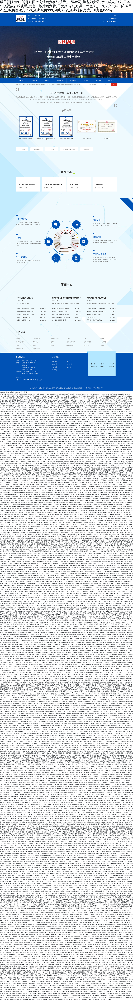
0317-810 (28, 371)
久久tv (48, 396)
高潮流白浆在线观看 (33, 402)
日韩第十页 (72, 662)
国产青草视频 (99, 802)
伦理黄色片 (21, 911)
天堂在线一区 (27, 783)
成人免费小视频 (28, 437)
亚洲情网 (55, 868)
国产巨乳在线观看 (62, 463)
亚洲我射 (114, 907)
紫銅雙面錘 (99, 185)
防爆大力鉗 (74, 185)
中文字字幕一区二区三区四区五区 (73, 862)
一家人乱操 (57, 869)
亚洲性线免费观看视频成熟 (43, 761)
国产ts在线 (94, 869)
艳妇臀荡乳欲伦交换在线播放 (30, 785)
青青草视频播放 (74, 430)
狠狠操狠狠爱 (78, 432)
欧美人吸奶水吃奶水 (8, 903)
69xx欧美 (8, 597)
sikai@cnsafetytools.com (32, 374)
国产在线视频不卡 (73, 402)
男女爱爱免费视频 (64, 607)
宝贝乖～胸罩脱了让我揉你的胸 (109, 560)
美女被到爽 (11, 475)
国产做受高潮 (22, 844)
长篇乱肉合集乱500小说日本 (95, 487)
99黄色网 (37, 587)
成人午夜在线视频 (19, 540)
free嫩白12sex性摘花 (119, 491)
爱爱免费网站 (39, 406)
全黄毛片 (83, 682)
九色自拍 (42, 759)
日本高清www (69, 755)
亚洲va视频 (37, 398)
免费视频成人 (9, 763)
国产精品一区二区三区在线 (80, 477)
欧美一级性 (7, 674)
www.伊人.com (48, 445)
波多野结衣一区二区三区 (114, 481)
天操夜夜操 (32, 406)
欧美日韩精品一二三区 (57, 449)
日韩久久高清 (78, 459)
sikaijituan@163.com (31, 369)
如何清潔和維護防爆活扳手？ (59, 320)
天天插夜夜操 (116, 877)
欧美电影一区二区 (111, 449)
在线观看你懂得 (115, 467)
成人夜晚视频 (81, 824)
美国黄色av (70, 806)
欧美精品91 (122, 412)
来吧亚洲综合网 (21, 923)
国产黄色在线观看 (63, 540)
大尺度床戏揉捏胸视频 (7, 601)
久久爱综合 (63, 564)
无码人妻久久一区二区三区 (111, 489)
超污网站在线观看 (15, 443)
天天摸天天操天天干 (41, 789)
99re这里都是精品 (9, 522)
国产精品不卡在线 (26, 514)
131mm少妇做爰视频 (27, 763)
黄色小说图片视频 (54, 639)
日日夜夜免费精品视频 (123, 406)
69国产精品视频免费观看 (95, 883)
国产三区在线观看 (33, 595)
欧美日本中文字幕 (88, 617)
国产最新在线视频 (40, 477)
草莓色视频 (27, 542)
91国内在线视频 (111, 459)
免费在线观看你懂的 (83, 402)
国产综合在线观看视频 (59, 923)
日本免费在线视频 (40, 822)
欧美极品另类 (121, 485)
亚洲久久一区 (20, 848)
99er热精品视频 (25, 753)
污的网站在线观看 (64, 680)
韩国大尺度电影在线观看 (95, 491)
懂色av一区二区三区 (93, 680)
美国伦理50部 (65, 656)
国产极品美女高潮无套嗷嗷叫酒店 (9, 461)
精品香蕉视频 (88, 536)
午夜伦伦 (130, 424)
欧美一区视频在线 (122, 741)
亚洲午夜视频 (27, 447)
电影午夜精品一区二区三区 (94, 589)
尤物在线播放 (91, 727)
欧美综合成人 (18, 522)
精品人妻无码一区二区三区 (82, 907)
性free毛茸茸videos (94, 414)
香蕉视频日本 (52, 978)
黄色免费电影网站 (87, 656)
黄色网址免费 (11, 854)
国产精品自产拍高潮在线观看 (52, 503)
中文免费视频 (63, 834)
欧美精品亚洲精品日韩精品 (79, 720)
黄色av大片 (19, 605)
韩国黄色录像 (86, 432)
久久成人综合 (50, 670)
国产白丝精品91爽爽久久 (6, 909)
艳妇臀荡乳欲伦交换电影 (126, 475)
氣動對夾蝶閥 (87, 342)
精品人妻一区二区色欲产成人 (90, 662)
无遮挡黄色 (111, 408)
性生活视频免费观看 (120, 595)
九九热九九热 (94, 645)
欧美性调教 (18, 489)
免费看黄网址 (112, 572)
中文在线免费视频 (115, 664)
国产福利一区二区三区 (94, 483)
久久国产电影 (107, 518)
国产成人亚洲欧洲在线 (127, 507)
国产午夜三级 (99, 404)
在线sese (94, 954)
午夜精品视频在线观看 (84, 441)
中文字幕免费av (128, 528)
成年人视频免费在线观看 (87, 538)
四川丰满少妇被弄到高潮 (92, 725)
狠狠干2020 (64, 483)
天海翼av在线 (106, 972)
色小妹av (129, 909)
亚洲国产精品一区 (93, 439)
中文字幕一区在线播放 (57, 603)
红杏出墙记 (58, 641)
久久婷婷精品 (94, 445)
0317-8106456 (31, 367)
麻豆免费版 (19, 854)
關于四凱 (54, 361)
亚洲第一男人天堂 (36, 441)
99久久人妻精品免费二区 (28, 731)
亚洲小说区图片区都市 (58, 789)
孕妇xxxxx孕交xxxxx (6, 477)
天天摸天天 (128, 919)
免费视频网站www (27, 708)
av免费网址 (29, 688)
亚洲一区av (97, 694)
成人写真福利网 (6, 871)
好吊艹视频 (115, 982)
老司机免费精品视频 (9, 566)
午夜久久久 (63, 765)
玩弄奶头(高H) (116, 889)
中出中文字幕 (43, 860)
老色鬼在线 (116, 643)
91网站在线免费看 (56, 522)
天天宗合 (36, 869)
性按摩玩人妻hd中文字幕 (18, 538)
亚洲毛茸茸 (41, 891)
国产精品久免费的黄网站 (94, 410)
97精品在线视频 (35, 443)
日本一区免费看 (6, 599)
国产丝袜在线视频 (108, 491)
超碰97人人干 (14, 526)
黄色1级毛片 (38, 619)
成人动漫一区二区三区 (39, 437)
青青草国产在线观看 (33, 795)
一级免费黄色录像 (22, 633)
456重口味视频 (41, 647)
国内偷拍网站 (121, 721)
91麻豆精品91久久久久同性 (99, 777)
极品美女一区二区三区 (15, 956)
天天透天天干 (78, 509)
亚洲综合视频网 (29, 430)
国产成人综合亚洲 (10, 755)
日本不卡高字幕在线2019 (63, 988)
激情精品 (101, 477)
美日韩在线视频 (117, 609)
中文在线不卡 (72, 982)
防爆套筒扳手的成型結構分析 (97, 298)
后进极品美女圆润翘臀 (113, 682)
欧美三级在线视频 (107, 647)
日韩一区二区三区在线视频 (56, 972)
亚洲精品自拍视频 (104, 441)
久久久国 (17, 775)
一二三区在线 (22, 793)
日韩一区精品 (72, 487)
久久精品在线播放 (122, 834)
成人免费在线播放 (50, 895)
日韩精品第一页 (100, 834)
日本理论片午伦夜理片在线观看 (72, 420)
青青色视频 (82, 451)
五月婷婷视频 (89, 601)
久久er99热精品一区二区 (113, 933)
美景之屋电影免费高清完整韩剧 (8, 727)
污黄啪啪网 (4, 503)
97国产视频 (63, 684)
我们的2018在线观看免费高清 (35, 909)
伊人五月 (100, 564)
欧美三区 (49, 631)
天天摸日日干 (94, 471)
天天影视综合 (13, 402)
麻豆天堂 (68, 759)
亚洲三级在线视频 (37, 666)
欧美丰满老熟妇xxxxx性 (55, 443)
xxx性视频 (63, 510)
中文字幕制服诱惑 (45, 418)
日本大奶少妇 (54, 698)
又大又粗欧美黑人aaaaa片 (16, 937)
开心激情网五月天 (109, 856)
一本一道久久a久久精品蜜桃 (118, 785)
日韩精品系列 (38, 524)
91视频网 (70, 893)
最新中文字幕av (71, 684)
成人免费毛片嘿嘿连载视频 (61, 984)
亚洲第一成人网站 (35, 889)
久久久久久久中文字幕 (42, 658)
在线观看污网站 (115, 806)
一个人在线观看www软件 (55, 428)
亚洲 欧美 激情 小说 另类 (63, 883)
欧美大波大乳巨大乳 (47, 654)
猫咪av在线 (64, 542)
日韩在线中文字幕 (63, 436)
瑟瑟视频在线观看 (61, 696)
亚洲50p (42, 954)
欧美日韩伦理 (119, 826)
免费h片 (87, 887)
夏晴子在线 (90, 583)
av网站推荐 (21, 696)
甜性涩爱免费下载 (73, 398)
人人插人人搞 (124, 727)
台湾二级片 (11, 396)
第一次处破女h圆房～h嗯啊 (9, 633)
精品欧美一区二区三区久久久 (23, 998)
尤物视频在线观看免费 (33, 842)
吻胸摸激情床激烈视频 (121, 651)
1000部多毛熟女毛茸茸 (23, 720)
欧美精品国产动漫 (68, 412)
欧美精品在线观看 (32, 633)
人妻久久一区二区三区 (79, 516)
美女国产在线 (78, 781)
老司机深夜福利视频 (14, 424)
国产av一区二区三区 (100, 923)
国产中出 (35, 796)
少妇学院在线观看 (104, 660)
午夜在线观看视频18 (22, 607)
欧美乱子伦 (115, 686)
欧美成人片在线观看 (82, 745)
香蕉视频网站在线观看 (29, 944)
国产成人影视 (53, 913)
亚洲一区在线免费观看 (106, 424)
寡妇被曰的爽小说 (13, 990)
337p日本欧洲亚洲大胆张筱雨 (118, 635)
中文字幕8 (50, 441)
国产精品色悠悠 (25, 412)
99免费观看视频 (103, 680)
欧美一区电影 (27, 434)
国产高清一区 (67, 727)
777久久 (93, 868)
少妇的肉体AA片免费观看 (57, 497)
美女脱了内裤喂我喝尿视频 (111, 783)
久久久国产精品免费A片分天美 (27, 641)
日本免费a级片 (58, 724)
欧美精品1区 (14, 587)
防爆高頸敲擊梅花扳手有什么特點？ (61, 317)
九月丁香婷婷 (32, 737)
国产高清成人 (56, 552)
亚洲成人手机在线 (82, 503)
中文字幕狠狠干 (86, 712)
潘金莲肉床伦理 (54, 700)
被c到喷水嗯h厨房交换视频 (86, 923)
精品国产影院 (123, 753)
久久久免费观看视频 (98, 526)
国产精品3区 (29, 512)
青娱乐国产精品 (55, 599)
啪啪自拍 (33, 962)
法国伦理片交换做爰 (83, 599)
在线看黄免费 (113, 935)
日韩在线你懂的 (40, 581)
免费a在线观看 (127, 422)
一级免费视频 (129, 467)
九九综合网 (65, 566)
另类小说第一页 (48, 637)
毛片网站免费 (109, 692)
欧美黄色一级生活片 (71, 599)
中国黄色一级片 (53, 694)
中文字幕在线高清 (15, 471)
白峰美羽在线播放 (19, 398)
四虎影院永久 (119, 988)
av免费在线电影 (81, 759)
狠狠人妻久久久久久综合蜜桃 (66, 481)
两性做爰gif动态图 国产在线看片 (74, 408)
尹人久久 (22, 690)
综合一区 (34, 520)
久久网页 (50, 453)
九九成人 (6, 982)
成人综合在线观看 (30, 580)
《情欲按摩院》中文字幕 (39, 601)
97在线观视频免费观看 (121, 607)
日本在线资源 (113, 597)
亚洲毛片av (56, 879)
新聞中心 (69, 361)
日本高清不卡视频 (62, 574)
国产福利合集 (11, 891)
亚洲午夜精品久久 (123, 789)
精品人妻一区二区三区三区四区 (25, 978)
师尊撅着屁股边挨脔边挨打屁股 (69, 577)
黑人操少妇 (119, 645)
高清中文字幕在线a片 (85, 651)
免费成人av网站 (106, 522)
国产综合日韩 (125, 865)
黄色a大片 (30, 481)
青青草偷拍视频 (91, 812)
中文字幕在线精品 (62, 854)
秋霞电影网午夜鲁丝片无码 (123, 605)
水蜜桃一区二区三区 (19, 933)
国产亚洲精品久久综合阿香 (98, 712)
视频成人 (8, 625)
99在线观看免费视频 (51, 1000)
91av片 (68, 865)
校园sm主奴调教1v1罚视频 (35, 749)
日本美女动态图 (12, 862)
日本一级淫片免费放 (68, 493)
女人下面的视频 (101, 437)
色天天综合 (60, 473)
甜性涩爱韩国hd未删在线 (52, 518)
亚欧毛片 (70, 822)
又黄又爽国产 (127, 410)
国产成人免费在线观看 (41, 716)
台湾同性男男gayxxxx (61, 846)
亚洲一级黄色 (99, 700)
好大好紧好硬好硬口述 (16, 485)
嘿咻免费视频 (86, 570)
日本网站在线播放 (79, 806)
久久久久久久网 (114, 962)
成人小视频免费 (6, 824)
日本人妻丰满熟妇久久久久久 (36, 682)
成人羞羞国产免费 (92, 591)
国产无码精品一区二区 (124, 591)
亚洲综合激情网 (83, 577)
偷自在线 (112, 593)
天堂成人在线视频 (50, 635)
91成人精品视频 (70, 615)
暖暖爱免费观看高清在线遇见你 (88, 463)
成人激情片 (83, 532)
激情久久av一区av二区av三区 (113, 461)
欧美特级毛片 (114, 716)
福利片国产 (95, 613)
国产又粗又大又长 (98, 990)
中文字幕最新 (36, 473)
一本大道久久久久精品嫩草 (11, 420)
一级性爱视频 (11, 629)
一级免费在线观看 (86, 613)
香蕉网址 (14, 507)
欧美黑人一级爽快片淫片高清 (50, 469)
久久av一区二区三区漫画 (50, 818)
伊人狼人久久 (23, 992)
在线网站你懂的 (20, 609)
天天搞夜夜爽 (97, 583)
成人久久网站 (67, 901)
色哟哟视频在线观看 (33, 570)
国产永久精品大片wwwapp (46, 609)
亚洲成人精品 (111, 554)
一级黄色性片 (3, 396)
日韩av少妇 (14, 678)
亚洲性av (67, 558)
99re (89, 869)
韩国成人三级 (106, 763)
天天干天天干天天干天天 (44, 410)
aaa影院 (15, 418)
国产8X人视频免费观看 (67, 704)
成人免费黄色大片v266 (120, 550)
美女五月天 (88, 962)
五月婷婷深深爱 (42, 400)
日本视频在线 (56, 550)
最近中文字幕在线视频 (50, 911)
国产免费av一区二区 (69, 495)
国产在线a (51, 656)
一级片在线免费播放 (21, 566)
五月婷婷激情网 (84, 593)
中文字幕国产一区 (57, 844)
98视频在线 (91, 509)
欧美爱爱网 (107, 796)
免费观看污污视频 (116, 497)
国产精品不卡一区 (32, 883)
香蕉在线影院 (44, 436)
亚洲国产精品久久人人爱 (106, 473)
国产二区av (19, 755)
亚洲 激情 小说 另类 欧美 (41, 430)
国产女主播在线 (30, 672)
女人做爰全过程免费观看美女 (117, 471)
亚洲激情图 (129, 501)
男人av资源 (14, 449)
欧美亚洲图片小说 (88, 556)
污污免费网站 (22, 461)
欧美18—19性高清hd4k (51, 986)
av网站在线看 (45, 852)
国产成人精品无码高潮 (59, 408)
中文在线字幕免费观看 (113, 611)
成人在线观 (87, 761)
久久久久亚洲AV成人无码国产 (83, 909)
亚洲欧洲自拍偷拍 (76, 718)
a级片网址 (81, 396)
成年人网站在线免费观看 (53, 617)
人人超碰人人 (30, 787)
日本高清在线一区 (57, 804)
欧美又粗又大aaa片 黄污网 (80, 789)
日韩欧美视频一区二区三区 (59, 830)
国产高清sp (107, 700)
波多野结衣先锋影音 (101, 436)
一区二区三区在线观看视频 (100, 627)
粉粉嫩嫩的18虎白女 (28, 414)
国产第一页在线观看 (82, 903)
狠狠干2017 (6, 479)
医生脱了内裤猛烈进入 (85, 568)
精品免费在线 (70, 621)
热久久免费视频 (110, 836)
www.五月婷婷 (74, 396)
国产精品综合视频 (50, 477)
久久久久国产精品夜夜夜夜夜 (26, 587)
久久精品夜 (69, 426)
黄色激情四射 (63, 952)
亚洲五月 (103, 767)
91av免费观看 (116, 688)
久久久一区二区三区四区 (101, 919)
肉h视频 (20, 574)
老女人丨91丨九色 (73, 451)
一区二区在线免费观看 (26, 647)
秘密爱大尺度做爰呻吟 (89, 700)
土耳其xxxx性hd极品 (40, 479)
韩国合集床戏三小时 (10, 609)
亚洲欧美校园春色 (73, 980)
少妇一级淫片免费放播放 (87, 704)
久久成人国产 (11, 864)
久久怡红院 (77, 412)
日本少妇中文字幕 (88, 652)
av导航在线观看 (7, 704)
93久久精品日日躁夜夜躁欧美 (100, 558)
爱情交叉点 (83, 542)
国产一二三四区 (52, 988)
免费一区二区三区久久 (47, 432)
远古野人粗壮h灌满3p (54, 564)
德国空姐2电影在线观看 (70, 449)
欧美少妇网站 (94, 686)
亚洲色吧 (68, 735)
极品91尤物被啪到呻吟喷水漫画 (94, 674)
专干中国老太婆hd (85, 639)
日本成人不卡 (39, 566)
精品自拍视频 (64, 692)
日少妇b (69, 512)
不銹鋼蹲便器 (19, 348)
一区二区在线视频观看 (53, 607)
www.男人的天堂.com (48, 899)
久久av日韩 (19, 589)
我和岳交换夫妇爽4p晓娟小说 (62, 441)
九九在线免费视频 (30, 631)
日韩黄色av (12, 536)
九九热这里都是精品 (7, 481)
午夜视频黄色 (123, 627)
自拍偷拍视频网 (91, 893)
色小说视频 (14, 445)
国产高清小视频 (10, 406)
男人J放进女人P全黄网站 (47, 779)
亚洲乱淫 (125, 706)
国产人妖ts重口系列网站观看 (47, 690)
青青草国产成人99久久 (67, 627)
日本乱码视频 (44, 443)
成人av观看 (69, 528)
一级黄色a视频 (103, 495)
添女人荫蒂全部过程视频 (100, 791)
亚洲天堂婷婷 (91, 625)
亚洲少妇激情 (73, 546)
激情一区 (34, 514)
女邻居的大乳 (47, 974)
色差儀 (17, 345)
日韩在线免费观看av (89, 544)
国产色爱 (72, 753)
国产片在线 (84, 412)
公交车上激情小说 (13, 595)
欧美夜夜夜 (99, 514)
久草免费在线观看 (34, 919)
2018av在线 (62, 528)
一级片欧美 (8, 840)
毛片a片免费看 (123, 873)
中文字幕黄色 (108, 566)
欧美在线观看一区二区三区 (35, 558)
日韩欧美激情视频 (115, 911)
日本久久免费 (59, 690)
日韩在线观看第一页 (13, 647)
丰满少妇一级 (65, 660)
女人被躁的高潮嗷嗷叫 (123, 449)
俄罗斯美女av (117, 871)
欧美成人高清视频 (58, 457)
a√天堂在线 (15, 899)
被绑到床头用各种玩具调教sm (39, 576)
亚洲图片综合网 (121, 631)
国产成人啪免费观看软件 (98, 765)
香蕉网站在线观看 (41, 607)
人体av (63, 641)
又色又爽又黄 (68, 710)
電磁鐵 (102, 345)
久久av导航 (48, 672)
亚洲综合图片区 (48, 550)
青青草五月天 (84, 917)
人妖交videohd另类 (59, 432)
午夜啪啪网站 (88, 954)
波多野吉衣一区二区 (81, 804)
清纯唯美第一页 (98, 408)
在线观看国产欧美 (79, 585)
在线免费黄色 (27, 727)
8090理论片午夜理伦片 (115, 546)
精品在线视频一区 (83, 879)
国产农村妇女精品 (120, 950)
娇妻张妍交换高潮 (109, 820)
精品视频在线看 (8, 501)
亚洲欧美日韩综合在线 (105, 576)
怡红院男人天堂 (64, 662)
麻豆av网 (100, 550)
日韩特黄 (113, 700)
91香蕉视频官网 (118, 487)
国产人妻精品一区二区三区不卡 (35, 635)
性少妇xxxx (62, 570)
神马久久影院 (32, 607)
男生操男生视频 (32, 992)
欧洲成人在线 (68, 700)
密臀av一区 (29, 615)
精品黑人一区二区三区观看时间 (63, 625)
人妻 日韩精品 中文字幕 (23, 572)
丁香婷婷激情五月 (125, 990)
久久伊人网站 (35, 735)
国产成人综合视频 (112, 637)
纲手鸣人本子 (64, 793)
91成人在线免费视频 (71, 649)
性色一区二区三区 (105, 844)
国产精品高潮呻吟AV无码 (65, 404)
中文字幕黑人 (23, 558)
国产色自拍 (30, 445)
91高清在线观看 (79, 615)
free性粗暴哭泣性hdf (70, 520)
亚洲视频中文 (114, 725)
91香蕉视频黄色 (99, 848)
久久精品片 (37, 694)
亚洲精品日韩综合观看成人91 (99, 909)
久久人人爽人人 (55, 816)
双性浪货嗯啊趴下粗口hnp (69, 514)
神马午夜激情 (23, 798)
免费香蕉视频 (73, 552)
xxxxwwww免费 (52, 696)
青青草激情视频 (77, 899)
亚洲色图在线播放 (82, 623)
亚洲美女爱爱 (105, 935)
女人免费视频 (129, 485)
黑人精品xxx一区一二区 (18, 615)
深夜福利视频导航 (76, 944)
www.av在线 (127, 558)
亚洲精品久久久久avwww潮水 (47, 828)
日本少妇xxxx (69, 921)
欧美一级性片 (46, 767)
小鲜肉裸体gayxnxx (32, 771)
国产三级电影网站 (17, 656)
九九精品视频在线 (90, 580)
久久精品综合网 (75, 777)
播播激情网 (83, 583)
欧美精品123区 (81, 721)
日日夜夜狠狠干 (27, 656)
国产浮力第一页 (12, 585)
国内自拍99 (64, 980)
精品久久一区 (48, 844)
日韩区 (74, 404)
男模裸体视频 (73, 554)
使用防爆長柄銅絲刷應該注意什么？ (96, 312)
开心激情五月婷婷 (80, 621)
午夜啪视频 (24, 775)
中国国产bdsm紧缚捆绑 (121, 536)
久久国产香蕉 (28, 690)
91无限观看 (11, 889)
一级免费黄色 (110, 868)
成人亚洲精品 (102, 696)
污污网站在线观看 (17, 729)
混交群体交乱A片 (10, 605)
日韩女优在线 (42, 424)
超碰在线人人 (104, 846)
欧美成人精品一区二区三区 (37, 739)
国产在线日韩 (71, 576)
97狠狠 (111, 589)
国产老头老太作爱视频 (26, 747)
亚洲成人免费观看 (16, 871)
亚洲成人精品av (100, 731)
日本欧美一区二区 (93, 779)
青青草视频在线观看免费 (27, 714)
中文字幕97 (127, 988)
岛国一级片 (63, 593)
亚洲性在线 (25, 737)
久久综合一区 (39, 532)
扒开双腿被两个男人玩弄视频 (13, 619)
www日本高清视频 (89, 574)
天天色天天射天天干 (118, 589)
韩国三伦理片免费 (72, 581)
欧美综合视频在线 (106, 467)
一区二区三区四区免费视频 (12, 463)
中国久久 (14, 649)
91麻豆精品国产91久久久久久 (98, 402)
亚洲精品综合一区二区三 (77, 526)
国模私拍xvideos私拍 (66, 518)
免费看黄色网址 (61, 424)
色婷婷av (11, 664)
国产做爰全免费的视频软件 (112, 684)
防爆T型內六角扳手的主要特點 (60, 312)
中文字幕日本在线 (126, 593)
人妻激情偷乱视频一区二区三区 (47, 741)
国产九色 (36, 518)
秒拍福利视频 (16, 548)
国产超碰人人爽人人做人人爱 (81, 453)
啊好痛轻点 (65, 597)
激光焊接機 (86, 345)
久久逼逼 (88, 552)
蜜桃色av (86, 731)
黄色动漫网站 (56, 793)
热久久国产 (106, 704)
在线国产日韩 (82, 925)
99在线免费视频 (50, 605)
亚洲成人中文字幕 (39, 503)
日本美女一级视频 (66, 605)
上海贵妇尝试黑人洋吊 (81, 783)
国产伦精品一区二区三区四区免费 (118, 828)
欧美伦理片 (72, 954)
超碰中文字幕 (25, 826)
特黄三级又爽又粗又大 (52, 686)
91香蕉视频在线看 (122, 441)
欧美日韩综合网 (43, 495)
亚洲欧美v (114, 702)
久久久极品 (36, 690)
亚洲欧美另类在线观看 (119, 974)
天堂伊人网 (42, 674)
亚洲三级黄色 (100, 757)
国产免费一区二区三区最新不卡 (102, 497)
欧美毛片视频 (122, 516)
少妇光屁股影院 (28, 518)
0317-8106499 (31, 363)
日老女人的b (124, 901)
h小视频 (75, 483)
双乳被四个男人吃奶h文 (117, 477)
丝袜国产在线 (37, 791)
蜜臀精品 (76, 729)
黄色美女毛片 (27, 613)
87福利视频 (38, 654)
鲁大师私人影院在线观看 (118, 779)
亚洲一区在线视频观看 (96, 518)
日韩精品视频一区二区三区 (8, 580)
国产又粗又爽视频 (9, 544)
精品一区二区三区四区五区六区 (97, 443)
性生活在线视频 (58, 670)
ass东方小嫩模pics (72, 911)
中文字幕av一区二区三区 (108, 668)
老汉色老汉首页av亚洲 (41, 966)
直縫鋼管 (68, 339)
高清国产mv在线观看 (122, 400)
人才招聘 (69, 367)
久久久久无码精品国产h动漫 (85, 467)
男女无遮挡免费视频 (53, 702)
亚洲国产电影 (22, 735)
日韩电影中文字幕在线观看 (111, 658)
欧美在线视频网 (25, 935)
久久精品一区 (88, 615)
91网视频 (36, 426)
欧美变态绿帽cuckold (6, 509)
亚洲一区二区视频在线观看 (103, 917)
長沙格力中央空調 (54, 339)
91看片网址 (77, 755)
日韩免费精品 (28, 779)
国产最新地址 (16, 704)
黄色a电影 (110, 909)
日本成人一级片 (57, 566)
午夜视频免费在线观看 (49, 475)
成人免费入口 (119, 617)
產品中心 (54, 364)
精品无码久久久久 (37, 615)
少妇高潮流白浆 (105, 635)
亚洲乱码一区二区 (36, 522)
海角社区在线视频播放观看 (116, 558)
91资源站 (20, 449)
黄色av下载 (5, 777)
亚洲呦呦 (101, 516)
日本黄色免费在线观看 (91, 510)
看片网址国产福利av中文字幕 (55, 538)
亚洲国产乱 (103, 611)
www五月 (8, 556)
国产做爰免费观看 (44, 858)
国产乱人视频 (42, 785)
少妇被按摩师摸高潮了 (67, 406)
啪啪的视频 (49, 408)
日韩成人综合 (123, 720)
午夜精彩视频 (122, 560)
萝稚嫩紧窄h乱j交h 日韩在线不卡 (73, 775)
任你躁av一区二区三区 (20, 903)
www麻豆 (26, 457)
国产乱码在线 (120, 572)
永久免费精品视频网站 (31, 812)
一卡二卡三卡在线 (17, 769)
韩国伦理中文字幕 (22, 842)
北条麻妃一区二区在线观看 (32, 725)
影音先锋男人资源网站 (8, 739)
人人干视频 (99, 727)
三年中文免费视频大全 (101, 528)
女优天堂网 (64, 581)
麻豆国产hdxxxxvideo (108, 514)
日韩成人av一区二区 (119, 670)
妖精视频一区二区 (11, 917)
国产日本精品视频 (29, 524)
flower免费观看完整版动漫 (70, 864)
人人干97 (47, 935)
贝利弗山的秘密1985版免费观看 (101, 737)
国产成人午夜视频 (97, 568)
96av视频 (77, 424)
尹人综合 (28, 765)
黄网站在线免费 (83, 483)
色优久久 (68, 1000)
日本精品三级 (40, 718)
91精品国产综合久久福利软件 (109, 601)
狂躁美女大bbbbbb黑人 (64, 769)
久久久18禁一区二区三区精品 (73, 434)
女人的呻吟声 (41, 633)
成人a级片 (70, 854)
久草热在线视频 (24, 759)
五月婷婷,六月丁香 (60, 712)
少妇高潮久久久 (6, 795)
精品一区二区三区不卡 (80, 493)
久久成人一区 (91, 520)
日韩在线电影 (18, 414)
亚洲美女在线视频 (85, 518)
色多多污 (127, 493)
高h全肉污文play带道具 (85, 430)
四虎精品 (45, 428)
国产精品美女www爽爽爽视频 (107, 915)
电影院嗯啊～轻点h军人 (33, 617)
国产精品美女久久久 (16, 674)
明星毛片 (15, 459)
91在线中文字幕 (73, 566)
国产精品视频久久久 (23, 416)
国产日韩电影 (115, 499)
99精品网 (2, 840)
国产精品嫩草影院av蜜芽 (19, 499)
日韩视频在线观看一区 (73, 510)
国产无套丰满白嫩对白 (96, 587)
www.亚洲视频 (81, 942)
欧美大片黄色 (117, 858)
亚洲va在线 (53, 463)
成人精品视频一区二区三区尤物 (31, 589)
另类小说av (20, 457)
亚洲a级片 (48, 544)
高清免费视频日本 (127, 712)
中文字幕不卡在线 (8, 493)
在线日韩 (57, 704)
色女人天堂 (19, 751)
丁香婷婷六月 (120, 793)
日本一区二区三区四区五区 (108, 434)
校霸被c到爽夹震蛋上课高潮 (40, 453)
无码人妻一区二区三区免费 (44, 455)
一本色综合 (71, 619)
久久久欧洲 (69, 749)
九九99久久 (25, 619)
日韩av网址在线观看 (20, 804)
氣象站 (34, 345)
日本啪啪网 (105, 583)
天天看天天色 (35, 860)
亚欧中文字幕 (62, 418)
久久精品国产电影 (82, 514)
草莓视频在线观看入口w (93, 479)
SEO (101, 388)
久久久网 (99, 688)
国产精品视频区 (43, 595)
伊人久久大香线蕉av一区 (36, 485)
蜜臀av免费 (80, 497)
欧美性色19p (129, 966)
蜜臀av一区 (38, 899)
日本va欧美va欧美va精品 (55, 613)
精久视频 (76, 627)
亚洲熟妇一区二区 (93, 927)
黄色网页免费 (53, 481)
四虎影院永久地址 (108, 412)
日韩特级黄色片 (33, 554)
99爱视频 (64, 613)
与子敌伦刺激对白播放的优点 (26, 834)
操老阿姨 (50, 510)
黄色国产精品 (14, 599)
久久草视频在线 (70, 556)
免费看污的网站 (97, 747)
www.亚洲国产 (102, 552)
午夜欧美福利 (21, 623)
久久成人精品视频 (14, 690)
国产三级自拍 (105, 895)
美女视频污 (80, 469)
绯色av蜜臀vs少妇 (13, 672)
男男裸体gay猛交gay (92, 929)
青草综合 (14, 666)
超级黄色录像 (127, 795)
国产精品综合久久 (128, 408)
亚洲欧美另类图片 (38, 445)
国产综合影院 (34, 724)
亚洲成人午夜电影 (42, 447)
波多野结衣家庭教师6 (53, 593)
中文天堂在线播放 (11, 607)
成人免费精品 (36, 651)
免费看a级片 (96, 787)
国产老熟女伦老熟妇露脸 (118, 576)
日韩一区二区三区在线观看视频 (65, 729)
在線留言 (54, 367)
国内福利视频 (23, 465)
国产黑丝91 (4, 447)
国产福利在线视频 (95, 481)
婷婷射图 (40, 645)
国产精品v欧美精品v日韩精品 (95, 412)
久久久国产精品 (50, 514)
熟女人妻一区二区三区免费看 (90, 637)
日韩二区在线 (19, 721)
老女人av (103, 678)
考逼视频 (49, 903)
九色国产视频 (56, 668)
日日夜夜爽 (70, 505)
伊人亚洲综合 (15, 798)
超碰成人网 (101, 595)
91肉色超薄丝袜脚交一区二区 (65, 439)
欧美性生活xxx (26, 814)
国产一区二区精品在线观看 (61, 623)
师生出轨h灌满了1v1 (74, 986)
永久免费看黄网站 (124, 499)
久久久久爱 (102, 672)
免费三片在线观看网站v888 (81, 672)
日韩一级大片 (127, 617)
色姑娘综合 (80, 418)
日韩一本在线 (72, 838)
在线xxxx (24, 822)
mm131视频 (61, 824)
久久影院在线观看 (108, 550)
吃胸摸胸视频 (76, 706)
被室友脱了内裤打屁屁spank (67, 416)
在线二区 (105, 408)
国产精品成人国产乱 (17, 577)
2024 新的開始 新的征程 (25, 298)
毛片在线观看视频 (75, 820)
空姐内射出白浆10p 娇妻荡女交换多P (107, 591)
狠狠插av (11, 398)
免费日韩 (112, 536)
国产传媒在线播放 (58, 461)
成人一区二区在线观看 (8, 645)
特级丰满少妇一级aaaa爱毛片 (104, 420)
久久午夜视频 (86, 771)
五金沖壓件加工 (37, 339)
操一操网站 (97, 913)
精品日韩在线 (41, 868)
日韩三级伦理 (68, 789)
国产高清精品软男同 (74, 447)
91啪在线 (9, 516)
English (115, 15)
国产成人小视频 (23, 526)
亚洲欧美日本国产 (89, 418)
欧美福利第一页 (35, 649)
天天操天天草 (64, 591)
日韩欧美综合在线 (61, 826)
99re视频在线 (119, 408)
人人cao (9, 846)
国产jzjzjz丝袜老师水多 (46, 733)
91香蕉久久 (45, 814)
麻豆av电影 (49, 589)
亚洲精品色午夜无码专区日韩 (89, 643)
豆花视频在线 (121, 570)
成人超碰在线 (82, 929)
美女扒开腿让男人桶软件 (49, 980)
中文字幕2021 (73, 422)
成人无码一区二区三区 (70, 654)
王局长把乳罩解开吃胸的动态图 (28, 463)
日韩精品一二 (21, 812)
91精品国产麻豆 (98, 858)
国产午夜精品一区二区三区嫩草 (36, 408)
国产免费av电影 (46, 678)
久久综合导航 (68, 771)
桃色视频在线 (6, 526)
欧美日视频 (101, 856)
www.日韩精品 (6, 915)
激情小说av (23, 635)
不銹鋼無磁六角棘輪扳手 (53, 185)
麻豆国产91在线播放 (103, 911)
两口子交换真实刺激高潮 (14, 428)
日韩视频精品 (38, 560)
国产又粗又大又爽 (21, 479)
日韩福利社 (107, 785)
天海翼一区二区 (112, 698)
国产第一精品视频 (115, 745)
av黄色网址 (105, 589)
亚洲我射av (49, 674)
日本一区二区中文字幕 (93, 493)
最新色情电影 (30, 777)
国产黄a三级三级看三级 (30, 449)
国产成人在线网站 (93, 826)
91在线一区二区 (61, 534)
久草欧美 (85, 960)
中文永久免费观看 (58, 739)
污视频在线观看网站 (57, 412)
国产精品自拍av (110, 617)
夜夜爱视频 (19, 439)
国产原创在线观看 (89, 396)
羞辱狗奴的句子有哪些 (105, 439)
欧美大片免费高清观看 (10, 400)
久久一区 (116, 412)
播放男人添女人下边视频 (25, 601)
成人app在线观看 (93, 672)
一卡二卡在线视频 (82, 404)
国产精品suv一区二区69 (24, 520)
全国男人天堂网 (89, 548)
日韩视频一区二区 (68, 453)
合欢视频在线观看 (121, 743)
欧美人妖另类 (30, 781)
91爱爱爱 (37, 597)
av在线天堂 (128, 554)
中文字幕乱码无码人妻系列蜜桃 (31, 562)
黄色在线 (80, 581)
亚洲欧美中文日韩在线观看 (107, 651)
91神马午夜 (11, 432)
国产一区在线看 (15, 682)
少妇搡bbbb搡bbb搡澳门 (88, 873)
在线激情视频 (29, 852)
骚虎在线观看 (89, 530)
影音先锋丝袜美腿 (82, 520)
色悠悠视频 (12, 589)
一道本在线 (60, 447)
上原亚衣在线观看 (88, 690)
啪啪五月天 (89, 451)
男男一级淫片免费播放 (78, 919)
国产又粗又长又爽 (51, 771)
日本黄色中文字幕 (98, 735)
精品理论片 (75, 757)
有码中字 (88, 436)
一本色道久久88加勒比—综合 (8, 530)
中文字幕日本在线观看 (65, 944)
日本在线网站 (100, 489)
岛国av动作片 (3, 889)
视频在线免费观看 (120, 396)
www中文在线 (28, 692)
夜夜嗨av (76, 639)
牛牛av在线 (93, 887)
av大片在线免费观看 (13, 532)
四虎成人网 (125, 418)
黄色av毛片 (62, 702)
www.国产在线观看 (61, 773)
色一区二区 (113, 619)
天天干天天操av (87, 558)
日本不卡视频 (50, 479)
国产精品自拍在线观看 (108, 410)
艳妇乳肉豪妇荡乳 (81, 982)
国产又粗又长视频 (59, 905)
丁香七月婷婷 (19, 946)
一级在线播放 (93, 505)
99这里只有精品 (104, 633)
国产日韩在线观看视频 (109, 404)
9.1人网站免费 (56, 903)
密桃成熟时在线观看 (55, 509)
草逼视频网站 (60, 771)
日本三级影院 (81, 552)
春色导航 (124, 461)
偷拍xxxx (24, 802)
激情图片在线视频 (80, 674)
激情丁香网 (3, 946)
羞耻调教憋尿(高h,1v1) (44, 998)
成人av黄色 (60, 560)
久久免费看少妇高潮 (99, 690)
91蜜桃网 (15, 601)
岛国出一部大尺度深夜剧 (99, 475)
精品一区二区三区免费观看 (38, 544)
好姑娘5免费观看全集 (94, 739)
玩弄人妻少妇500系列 (34, 418)
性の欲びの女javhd (91, 654)
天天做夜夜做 (113, 814)
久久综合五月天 (25, 471)
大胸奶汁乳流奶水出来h (14, 467)
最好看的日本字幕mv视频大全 (79, 410)
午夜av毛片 (57, 747)
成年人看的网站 (95, 424)
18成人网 (83, 978)
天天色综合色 (73, 913)
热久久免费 (4, 670)
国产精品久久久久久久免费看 (31, 422)
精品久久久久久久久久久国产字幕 (89, 915)
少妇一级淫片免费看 (14, 546)
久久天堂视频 (105, 570)
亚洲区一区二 (53, 402)
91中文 (75, 601)
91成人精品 (26, 625)
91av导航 (17, 739)
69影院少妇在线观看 (110, 743)
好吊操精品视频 (117, 420)
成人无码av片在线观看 (57, 761)
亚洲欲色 (77, 753)
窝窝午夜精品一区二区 (80, 812)
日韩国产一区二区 (15, 830)
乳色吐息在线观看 (57, 909)
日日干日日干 (25, 505)
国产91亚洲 (93, 465)
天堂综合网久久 (88, 791)
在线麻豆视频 (65, 532)
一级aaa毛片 (55, 994)
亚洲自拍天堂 (79, 544)
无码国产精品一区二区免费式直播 (69, 629)
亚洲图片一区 (17, 737)
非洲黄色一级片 (65, 552)
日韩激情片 (107, 771)
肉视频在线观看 (85, 753)
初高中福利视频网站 (21, 996)
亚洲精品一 (121, 848)
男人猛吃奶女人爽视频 (17, 818)
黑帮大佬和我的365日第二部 (68, 903)
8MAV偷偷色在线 (115, 990)
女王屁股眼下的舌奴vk (94, 743)
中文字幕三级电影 (30, 668)
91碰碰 (115, 708)
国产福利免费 (78, 818)
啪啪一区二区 (104, 814)
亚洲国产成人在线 (47, 512)
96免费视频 (34, 986)
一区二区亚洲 (47, 491)
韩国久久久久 (74, 883)
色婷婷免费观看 (117, 418)
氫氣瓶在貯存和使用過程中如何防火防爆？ (66, 298)
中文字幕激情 (104, 483)
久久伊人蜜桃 (75, 518)
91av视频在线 (18, 976)
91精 (57, 501)
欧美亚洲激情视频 (50, 846)
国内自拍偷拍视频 (63, 487)
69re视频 (112, 457)
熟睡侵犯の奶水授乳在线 (38, 434)
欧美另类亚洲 (113, 633)
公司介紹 (22, 149)
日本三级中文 (56, 499)
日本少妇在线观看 (76, 712)
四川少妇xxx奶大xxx (70, 497)
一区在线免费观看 (13, 860)
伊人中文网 (4, 635)
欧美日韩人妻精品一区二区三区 (89, 447)
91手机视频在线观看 (108, 670)
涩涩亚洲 (14, 477)
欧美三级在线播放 (88, 641)
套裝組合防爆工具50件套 (23, 320)
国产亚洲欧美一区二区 (44, 599)
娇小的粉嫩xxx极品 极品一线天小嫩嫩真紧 (31, 850)
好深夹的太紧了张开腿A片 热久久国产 (115, 887)
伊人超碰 (98, 524)
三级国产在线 (63, 562)
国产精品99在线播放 (71, 635)
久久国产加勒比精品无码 (49, 560)
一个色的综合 (81, 400)
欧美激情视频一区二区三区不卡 (65, 741)
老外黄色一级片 (28, 398)
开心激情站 (85, 522)
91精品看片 (26, 485)
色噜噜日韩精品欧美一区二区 (74, 885)
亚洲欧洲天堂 (112, 465)
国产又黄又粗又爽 (43, 643)
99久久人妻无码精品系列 (54, 939)
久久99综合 (21, 441)
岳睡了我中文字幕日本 (112, 426)
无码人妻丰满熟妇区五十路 (101, 534)
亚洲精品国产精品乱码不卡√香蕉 (19, 404)
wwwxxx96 (61, 530)
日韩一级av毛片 (119, 869)
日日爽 (20, 581)
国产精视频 (93, 785)
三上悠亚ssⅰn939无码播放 (84, 473)
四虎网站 (20, 459)
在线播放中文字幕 (118, 402)
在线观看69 (76, 625)
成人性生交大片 (43, 871)
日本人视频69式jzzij (120, 927)
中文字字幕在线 (114, 883)
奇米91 (93, 436)
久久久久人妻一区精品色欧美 (15, 447)
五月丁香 (126, 686)
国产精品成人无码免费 (43, 463)
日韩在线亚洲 (16, 408)
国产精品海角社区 (5, 471)
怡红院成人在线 (97, 554)
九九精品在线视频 (16, 597)
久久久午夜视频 (81, 540)
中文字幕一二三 (39, 804)
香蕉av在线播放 (20, 580)
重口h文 (28, 706)
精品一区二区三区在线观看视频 (30, 871)
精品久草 (42, 747)
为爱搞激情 (122, 658)
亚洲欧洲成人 (10, 414)
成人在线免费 (81, 601)
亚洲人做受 (23, 481)
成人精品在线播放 (88, 507)
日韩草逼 (87, 400)
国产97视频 (49, 868)
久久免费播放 (121, 633)
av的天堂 (42, 919)
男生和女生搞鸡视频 (85, 777)
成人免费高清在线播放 (106, 479)
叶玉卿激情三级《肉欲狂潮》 (80, 595)
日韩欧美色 (101, 769)
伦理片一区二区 (53, 404)
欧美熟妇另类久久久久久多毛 (35, 428)
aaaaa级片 (65, 978)
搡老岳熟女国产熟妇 (21, 940)
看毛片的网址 (42, 487)
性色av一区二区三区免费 (30, 552)
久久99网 (79, 461)
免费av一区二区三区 (94, 678)
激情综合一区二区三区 (121, 510)
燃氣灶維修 (36, 342)
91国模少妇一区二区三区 (30, 721)
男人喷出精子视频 (16, 487)
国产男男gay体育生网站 (96, 899)
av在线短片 (28, 684)
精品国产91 (3, 510)
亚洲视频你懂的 (94, 432)
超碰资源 (115, 812)
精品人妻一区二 (85, 633)
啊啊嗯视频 (39, 865)
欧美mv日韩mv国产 (14, 800)
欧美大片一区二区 (126, 877)
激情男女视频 (5, 830)
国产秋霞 (76, 741)
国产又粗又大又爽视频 (115, 583)
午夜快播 (50, 952)
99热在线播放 (74, 925)
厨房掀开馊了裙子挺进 (13, 465)
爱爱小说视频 (52, 568)
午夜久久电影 (127, 603)
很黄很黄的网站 (76, 633)
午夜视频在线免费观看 (79, 710)
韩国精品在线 (16, 410)
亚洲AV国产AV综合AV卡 (45, 901)
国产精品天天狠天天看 (36, 471)
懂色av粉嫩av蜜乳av (103, 447)
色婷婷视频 (16, 913)
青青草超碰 (101, 686)
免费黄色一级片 (34, 901)
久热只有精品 (92, 972)
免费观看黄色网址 (69, 459)
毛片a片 (72, 779)
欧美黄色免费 (33, 935)
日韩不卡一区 (113, 570)
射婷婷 (43, 836)
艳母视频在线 (76, 562)
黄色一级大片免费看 (41, 952)
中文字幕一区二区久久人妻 (30, 400)
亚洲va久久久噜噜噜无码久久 (97, 816)
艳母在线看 (73, 469)
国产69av (85, 414)
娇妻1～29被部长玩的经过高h (11, 558)
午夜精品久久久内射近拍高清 (91, 724)
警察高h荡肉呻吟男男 (98, 566)
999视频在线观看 (34, 412)
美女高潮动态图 (120, 816)
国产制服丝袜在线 (24, 662)
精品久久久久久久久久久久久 (49, 875)
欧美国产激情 (61, 1000)
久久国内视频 (76, 808)
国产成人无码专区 (86, 937)
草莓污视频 (107, 507)
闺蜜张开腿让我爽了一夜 (126, 437)
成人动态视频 (74, 445)
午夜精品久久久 (54, 562)
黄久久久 (44, 507)
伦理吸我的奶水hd (76, 970)
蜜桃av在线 (90, 865)
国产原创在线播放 (62, 507)
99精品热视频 (125, 583)
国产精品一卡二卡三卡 (69, 603)
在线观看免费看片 (102, 428)
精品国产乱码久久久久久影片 (74, 664)
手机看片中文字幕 (105, 457)
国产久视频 (127, 495)
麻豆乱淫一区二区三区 (29, 439)
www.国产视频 (33, 591)
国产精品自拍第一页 (117, 795)
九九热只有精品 (47, 942)
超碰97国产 (109, 761)
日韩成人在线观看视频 (87, 534)
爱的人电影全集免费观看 (89, 692)
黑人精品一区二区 (87, 747)
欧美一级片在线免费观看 (89, 459)
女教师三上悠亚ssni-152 (120, 909)
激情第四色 (65, 996)
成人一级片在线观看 (95, 753)
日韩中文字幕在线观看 (90, 437)
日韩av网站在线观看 (69, 666)
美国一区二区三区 (85, 424)
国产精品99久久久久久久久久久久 (118, 710)
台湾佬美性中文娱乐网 (49, 471)
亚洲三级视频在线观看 (51, 682)
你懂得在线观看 (28, 796)
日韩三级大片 (129, 731)
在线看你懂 (50, 721)
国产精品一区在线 (69, 897)
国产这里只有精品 (42, 964)
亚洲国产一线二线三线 (105, 430)
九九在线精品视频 (126, 868)
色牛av (38, 875)
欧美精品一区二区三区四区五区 (57, 658)
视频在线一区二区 (99, 400)
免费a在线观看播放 (105, 725)
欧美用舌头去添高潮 (6, 410)
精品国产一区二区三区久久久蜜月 (91, 434)
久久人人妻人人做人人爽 (26, 808)
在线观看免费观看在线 (49, 826)
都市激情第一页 (19, 536)
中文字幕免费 (76, 528)
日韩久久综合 (89, 516)
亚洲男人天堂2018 (26, 489)
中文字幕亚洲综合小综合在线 (60, 838)
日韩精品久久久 (128, 445)
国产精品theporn (79, 948)
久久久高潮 (98, 522)
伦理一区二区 (114, 512)
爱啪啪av (85, 509)
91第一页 (91, 501)
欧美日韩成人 (128, 589)
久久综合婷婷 (118, 526)
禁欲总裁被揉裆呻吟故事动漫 (35, 996)
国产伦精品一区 (103, 721)
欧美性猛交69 (61, 544)
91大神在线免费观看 (60, 426)
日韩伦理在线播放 (69, 800)
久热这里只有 (89, 852)
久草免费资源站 (42, 721)
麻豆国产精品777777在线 (82, 609)
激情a (106, 937)
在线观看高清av (119, 942)
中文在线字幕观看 (50, 451)
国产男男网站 (21, 534)
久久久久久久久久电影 (43, 404)
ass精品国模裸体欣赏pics (21, 432)
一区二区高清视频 (87, 718)
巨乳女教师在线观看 (118, 761)
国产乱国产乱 (113, 714)
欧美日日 (24, 621)
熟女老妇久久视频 (53, 576)
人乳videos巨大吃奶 (111, 741)
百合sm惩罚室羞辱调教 (90, 605)
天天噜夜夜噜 (109, 643)
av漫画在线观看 (70, 534)
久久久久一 (73, 708)
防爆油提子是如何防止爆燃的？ (95, 320)
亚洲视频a (22, 532)
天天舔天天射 (23, 858)
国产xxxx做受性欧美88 (81, 495)
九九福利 (19, 528)
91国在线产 (102, 461)
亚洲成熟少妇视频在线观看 (19, 556)
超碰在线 (54, 544)
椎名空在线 (64, 795)
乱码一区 (121, 686)
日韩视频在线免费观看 (18, 430)
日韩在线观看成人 (111, 552)
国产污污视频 (81, 580)
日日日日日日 (54, 680)
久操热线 (82, 510)
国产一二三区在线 (9, 919)
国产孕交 (111, 937)
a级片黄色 (92, 522)
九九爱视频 (62, 885)
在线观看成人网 (10, 542)
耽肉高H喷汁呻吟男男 (32, 420)
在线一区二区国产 (26, 958)
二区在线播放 (8, 430)
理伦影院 (58, 605)
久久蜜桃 (119, 422)
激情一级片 (91, 694)
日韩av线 (31, 712)
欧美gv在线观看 (110, 530)
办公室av (36, 623)
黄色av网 (72, 804)
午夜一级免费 (39, 439)
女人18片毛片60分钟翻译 (76, 848)
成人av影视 (9, 408)
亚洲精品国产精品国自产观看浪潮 (68, 587)
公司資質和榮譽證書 (69, 149)
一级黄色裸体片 (11, 721)
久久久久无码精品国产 (25, 970)
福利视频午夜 (49, 812)
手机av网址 (46, 729)
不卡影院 (122, 611)
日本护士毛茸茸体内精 (48, 526)
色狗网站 (20, 960)
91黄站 (49, 789)
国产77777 (56, 952)
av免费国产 (6, 485)
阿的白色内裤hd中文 (36, 700)
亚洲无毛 (104, 554)
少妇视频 (86, 572)
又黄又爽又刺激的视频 (112, 639)
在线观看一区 (125, 986)
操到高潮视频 (25, 611)
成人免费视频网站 (105, 664)
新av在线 (41, 844)
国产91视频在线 (16, 948)
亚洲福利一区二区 (90, 802)
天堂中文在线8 (41, 621)
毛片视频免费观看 (83, 956)
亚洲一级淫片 (124, 889)
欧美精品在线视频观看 (73, 463)
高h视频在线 (79, 652)
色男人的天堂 (102, 613)
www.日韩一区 (73, 623)
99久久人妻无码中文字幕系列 (90, 576)
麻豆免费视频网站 (9, 489)
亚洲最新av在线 (88, 798)
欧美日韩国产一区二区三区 (19, 617)
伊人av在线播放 (120, 554)
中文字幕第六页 (126, 497)
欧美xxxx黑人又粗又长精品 (99, 607)
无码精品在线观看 (36, 507)
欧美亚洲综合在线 (23, 503)
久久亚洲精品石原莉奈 (83, 587)
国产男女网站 (68, 850)
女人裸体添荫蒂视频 (124, 542)
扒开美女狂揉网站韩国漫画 (27, 761)
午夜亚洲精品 (47, 804)
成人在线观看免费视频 (95, 668)
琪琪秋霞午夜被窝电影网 (87, 528)
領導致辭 (51, 149)
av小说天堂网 (17, 763)
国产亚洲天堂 (24, 682)
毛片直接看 (19, 497)
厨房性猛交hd (71, 652)
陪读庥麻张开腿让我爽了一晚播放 (49, 570)
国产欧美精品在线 (55, 483)
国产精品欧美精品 (44, 745)
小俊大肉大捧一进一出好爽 (117, 810)
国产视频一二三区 (51, 883)
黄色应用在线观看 (23, 982)
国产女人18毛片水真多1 (68, 443)
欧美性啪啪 (61, 455)
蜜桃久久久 (19, 422)
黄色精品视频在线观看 (55, 652)
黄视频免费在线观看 (93, 495)
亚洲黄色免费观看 (123, 447)
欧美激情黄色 (121, 731)
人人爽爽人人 (27, 396)
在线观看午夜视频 (119, 428)
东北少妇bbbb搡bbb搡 (107, 1000)
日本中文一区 (63, 879)
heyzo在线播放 (129, 599)
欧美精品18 (42, 426)
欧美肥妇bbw (66, 804)
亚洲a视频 (77, 428)
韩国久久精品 (103, 581)
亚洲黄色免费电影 (115, 737)
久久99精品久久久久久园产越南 (87, 398)
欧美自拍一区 (61, 645)
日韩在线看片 (7, 538)
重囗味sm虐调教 (78, 798)
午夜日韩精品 (9, 944)
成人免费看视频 (79, 437)
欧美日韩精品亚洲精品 (64, 631)
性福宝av (64, 652)
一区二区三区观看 (76, 465)
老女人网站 (106, 536)
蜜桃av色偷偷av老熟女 (76, 558)
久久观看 (122, 771)
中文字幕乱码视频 (53, 862)
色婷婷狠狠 (80, 724)
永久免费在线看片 (45, 727)
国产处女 (78, 534)
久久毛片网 (84, 485)
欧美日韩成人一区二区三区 (80, 439)
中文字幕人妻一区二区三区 (45, 958)
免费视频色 (34, 958)
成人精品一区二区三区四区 (58, 992)
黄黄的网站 (92, 933)
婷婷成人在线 (85, 899)
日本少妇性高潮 (60, 558)
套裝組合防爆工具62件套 (23, 317)
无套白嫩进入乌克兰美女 (84, 566)
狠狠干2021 (126, 451)
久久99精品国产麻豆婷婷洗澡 (45, 577)
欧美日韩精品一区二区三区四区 (16, 765)
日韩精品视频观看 (118, 556)
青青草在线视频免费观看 (67, 524)
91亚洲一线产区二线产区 (73, 658)
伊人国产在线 (4, 398)
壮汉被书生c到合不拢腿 (13, 635)
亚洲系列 (88, 682)
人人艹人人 (37, 680)
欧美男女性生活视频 (68, 909)
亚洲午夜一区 (92, 489)
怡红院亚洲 (98, 804)
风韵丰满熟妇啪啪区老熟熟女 (8, 572)
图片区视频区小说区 (82, 489)
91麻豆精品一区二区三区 (45, 820)
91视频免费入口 (103, 698)
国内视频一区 (18, 645)
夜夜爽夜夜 (10, 856)
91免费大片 (15, 641)
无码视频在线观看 (115, 832)
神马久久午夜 (108, 879)
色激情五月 (103, 761)
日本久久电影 (80, 954)
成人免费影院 (120, 755)
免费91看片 (28, 441)
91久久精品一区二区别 (113, 475)
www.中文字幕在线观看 (35, 905)
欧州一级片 (43, 617)
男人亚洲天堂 (67, 414)
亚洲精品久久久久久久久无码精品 (35, 451)
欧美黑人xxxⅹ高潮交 (91, 597)
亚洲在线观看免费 (30, 532)
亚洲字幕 (115, 542)
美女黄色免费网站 (87, 499)
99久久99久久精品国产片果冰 (15, 562)
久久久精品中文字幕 (59, 479)
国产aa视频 (37, 956)
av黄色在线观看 (19, 396)
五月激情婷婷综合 (13, 520)
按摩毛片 (36, 528)
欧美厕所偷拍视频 (110, 690)
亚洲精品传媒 (46, 603)
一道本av (11, 631)
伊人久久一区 (46, 574)
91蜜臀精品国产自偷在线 (82, 443)
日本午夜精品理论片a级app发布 (22, 637)
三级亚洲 (18, 426)
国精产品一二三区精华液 (16, 552)
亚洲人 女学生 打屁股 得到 (28, 501)
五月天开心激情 (25, 739)
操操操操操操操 (23, 595)
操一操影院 (117, 562)
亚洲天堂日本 (24, 408)
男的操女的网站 (125, 745)
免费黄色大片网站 (7, 577)
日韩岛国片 (114, 485)
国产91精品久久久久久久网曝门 (64, 798)
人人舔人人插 (48, 457)
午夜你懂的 (72, 660)
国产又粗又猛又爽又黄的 (40, 536)
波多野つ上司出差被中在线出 (46, 765)
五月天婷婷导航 (25, 487)
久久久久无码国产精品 (102, 893)
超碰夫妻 (68, 465)
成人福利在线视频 (48, 743)
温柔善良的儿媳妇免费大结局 (40, 656)
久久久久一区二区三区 (106, 556)
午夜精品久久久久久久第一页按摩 (53, 676)
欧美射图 (67, 643)
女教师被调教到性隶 (113, 627)
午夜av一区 (52, 501)
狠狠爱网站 (122, 489)
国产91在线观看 (44, 907)
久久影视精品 (48, 718)
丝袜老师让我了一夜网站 (44, 591)
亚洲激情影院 (58, 514)
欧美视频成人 (128, 396)
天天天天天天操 (115, 763)
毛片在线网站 (74, 735)
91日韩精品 (72, 591)
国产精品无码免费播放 (30, 577)
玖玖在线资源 (114, 796)
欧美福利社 (102, 639)
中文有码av (69, 516)
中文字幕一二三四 (116, 718)
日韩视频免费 (66, 526)
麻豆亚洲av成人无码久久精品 (55, 414)
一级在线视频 (39, 501)
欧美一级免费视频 (5, 445)
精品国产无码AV (55, 615)
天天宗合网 (25, 905)
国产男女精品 (63, 512)
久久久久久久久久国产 (57, 727)
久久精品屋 (108, 686)
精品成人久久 (104, 656)
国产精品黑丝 (122, 501)
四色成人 (69, 562)
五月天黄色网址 (54, 528)
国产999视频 (53, 854)
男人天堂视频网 (40, 668)
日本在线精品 (95, 457)
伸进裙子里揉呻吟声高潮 (126, 544)
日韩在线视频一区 (40, 968)
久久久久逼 (119, 404)
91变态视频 (14, 483)
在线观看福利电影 (60, 485)
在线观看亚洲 (98, 704)
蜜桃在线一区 (125, 621)
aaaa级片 (122, 966)
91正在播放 (112, 694)
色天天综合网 (71, 609)
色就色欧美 (19, 473)
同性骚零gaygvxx (14, 593)
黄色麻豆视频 (63, 678)
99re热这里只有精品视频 (24, 507)
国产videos (110, 428)
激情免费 (90, 931)
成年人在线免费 (112, 528)
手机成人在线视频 (44, 402)
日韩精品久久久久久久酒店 (102, 720)
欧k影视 (3, 426)
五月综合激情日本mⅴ (54, 430)
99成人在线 (42, 422)
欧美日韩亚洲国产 (114, 544)
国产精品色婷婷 (53, 554)
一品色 (30, 666)
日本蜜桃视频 (86, 481)
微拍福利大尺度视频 (24, 962)
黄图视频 (111, 919)
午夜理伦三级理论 (17, 881)
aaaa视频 (62, 615)
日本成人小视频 (74, 796)
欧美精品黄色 (50, 422)
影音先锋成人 (40, 824)
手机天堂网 (66, 761)
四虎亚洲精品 (115, 998)
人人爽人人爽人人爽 (115, 524)
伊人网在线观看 (27, 473)
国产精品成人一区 (78, 426)
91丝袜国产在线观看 (63, 469)
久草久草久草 (46, 700)
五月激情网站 (102, 826)
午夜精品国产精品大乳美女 (55, 495)
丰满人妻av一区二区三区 (46, 461)
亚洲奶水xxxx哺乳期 (42, 520)
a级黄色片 (90, 800)
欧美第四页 (65, 822)
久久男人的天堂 (43, 664)
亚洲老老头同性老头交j (43, 583)
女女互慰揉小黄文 (80, 802)
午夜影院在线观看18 (40, 627)
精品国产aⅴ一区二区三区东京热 (25, 680)
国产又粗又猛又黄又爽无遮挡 (118, 564)
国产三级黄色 (98, 925)
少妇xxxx (37, 580)
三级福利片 (100, 572)
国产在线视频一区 (5, 487)
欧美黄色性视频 (95, 818)
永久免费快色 (99, 658)
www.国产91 (53, 962)
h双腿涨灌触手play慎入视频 (30, 645)
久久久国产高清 (62, 576)
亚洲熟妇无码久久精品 (116, 414)
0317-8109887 (110, 21)
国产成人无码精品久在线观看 (26, 603)
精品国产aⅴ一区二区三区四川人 (32, 469)
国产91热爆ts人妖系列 (91, 710)
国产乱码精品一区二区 (29, 459)
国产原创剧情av (45, 562)
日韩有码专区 (72, 489)
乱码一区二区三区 (101, 459)
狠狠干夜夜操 (119, 915)
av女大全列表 (95, 651)
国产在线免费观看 (52, 507)
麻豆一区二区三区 (124, 503)
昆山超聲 (52, 345)
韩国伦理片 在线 (77, 933)
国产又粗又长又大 (127, 944)
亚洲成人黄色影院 (5, 968)
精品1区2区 (15, 512)
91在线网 (119, 532)
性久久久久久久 (110, 822)
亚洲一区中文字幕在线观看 (22, 436)
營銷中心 (69, 364)
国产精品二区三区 (55, 524)
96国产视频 (81, 574)
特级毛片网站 (30, 477)
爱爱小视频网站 (84, 741)
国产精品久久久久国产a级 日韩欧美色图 (81, 475)
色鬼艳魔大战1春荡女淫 (126, 804)
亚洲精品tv (119, 465)
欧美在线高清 (100, 785)
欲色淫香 (84, 869)
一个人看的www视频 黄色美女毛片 (104, 520)
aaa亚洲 (56, 765)
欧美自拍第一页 (105, 789)
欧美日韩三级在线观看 (13, 451)
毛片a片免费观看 (32, 583)
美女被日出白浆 (6, 621)
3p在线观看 (101, 510)
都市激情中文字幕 (50, 712)
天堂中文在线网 (19, 796)
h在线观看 (85, 668)
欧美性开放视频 (124, 854)
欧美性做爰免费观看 (68, 428)
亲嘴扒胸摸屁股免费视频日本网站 (102, 499)
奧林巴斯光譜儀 (20, 342)
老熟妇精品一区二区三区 (117, 493)
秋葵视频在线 (91, 514)
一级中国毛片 (91, 404)
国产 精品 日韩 (75, 568)
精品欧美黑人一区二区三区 (60, 398)
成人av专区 (96, 556)
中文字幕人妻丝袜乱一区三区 (58, 751)
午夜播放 (45, 501)
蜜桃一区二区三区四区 (91, 824)
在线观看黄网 (106, 745)
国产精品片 (23, 420)
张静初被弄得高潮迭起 (80, 406)
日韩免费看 (62, 633)
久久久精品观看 (21, 445)
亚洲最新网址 (99, 540)
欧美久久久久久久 (93, 455)
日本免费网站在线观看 (60, 505)
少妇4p (60, 597)
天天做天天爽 (30, 479)
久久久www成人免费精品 (54, 400)
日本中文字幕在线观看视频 (58, 749)
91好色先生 (52, 937)
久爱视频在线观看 (45, 735)
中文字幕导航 (54, 418)
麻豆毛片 (70, 879)
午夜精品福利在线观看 (27, 548)
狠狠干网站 (108, 477)
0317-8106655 (31, 365)
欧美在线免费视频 (89, 919)
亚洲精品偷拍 (19, 733)
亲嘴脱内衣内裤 (66, 990)
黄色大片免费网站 (86, 676)
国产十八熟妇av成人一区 (61, 489)
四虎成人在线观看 (108, 542)
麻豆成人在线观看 (91, 546)
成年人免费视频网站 (21, 879)
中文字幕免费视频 (117, 905)
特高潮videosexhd (81, 479)
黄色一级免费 (90, 925)
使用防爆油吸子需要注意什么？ (95, 314)
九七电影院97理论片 (76, 617)
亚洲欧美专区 (86, 645)
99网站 (5, 759)
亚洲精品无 (122, 704)
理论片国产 (27, 495)
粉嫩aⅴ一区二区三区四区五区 (92, 469)
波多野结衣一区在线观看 (51, 946)
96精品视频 (53, 757)
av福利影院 (53, 574)
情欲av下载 (72, 680)
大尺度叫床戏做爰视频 (117, 603)
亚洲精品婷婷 (84, 739)
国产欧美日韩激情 (118, 469)
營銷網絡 (86, 149)
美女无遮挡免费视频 (64, 698)
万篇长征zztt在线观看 (110, 769)
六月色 (106, 996)
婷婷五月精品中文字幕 (78, 605)
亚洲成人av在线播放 (102, 465)
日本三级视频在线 (58, 708)
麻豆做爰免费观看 (79, 457)
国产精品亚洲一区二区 (52, 802)
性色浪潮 (130, 607)
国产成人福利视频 (88, 426)
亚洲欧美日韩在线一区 (52, 755)
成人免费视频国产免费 (82, 846)
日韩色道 (60, 925)
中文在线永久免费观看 (122, 457)
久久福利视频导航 (90, 895)
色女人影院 (28, 534)
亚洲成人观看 (73, 761)
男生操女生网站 (34, 720)
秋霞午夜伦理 (7, 678)
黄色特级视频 (82, 757)
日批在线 (79, 678)
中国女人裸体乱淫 (107, 568)
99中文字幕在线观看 (57, 459)
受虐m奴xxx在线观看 (110, 574)
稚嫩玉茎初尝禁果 (94, 453)
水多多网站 (95, 552)
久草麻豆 (121, 445)
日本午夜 (126, 939)
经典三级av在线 (46, 465)
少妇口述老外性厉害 (77, 668)
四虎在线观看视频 (110, 605)
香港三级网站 (43, 933)
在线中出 (127, 647)
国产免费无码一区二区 (78, 536)
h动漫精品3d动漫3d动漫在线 (26, 694)
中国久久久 (79, 637)
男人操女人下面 (61, 601)
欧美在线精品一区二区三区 (88, 706)
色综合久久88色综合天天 (16, 469)
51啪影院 (13, 479)
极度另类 (41, 420)
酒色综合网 (22, 810)
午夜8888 (121, 495)
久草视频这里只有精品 (70, 473)
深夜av (58, 980)
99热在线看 (36, 733)
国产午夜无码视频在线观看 (87, 658)
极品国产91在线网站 (7, 826)
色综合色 (12, 716)
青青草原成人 (45, 887)
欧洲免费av (87, 868)
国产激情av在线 (100, 398)
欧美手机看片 (97, 621)
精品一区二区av (112, 548)
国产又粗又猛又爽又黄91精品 (19, 795)
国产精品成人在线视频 (107, 538)
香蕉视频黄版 (129, 585)
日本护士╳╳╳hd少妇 (71, 455)
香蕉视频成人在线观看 (121, 520)
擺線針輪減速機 (70, 342)
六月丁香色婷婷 (12, 534)
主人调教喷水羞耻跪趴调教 (22, 724)
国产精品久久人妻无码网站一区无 (38, 510)
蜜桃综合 (99, 745)
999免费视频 (117, 860)
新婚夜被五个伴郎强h (124, 518)
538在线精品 (93, 688)
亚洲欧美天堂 (109, 398)
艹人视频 (98, 935)
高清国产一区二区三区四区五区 (10, 455)
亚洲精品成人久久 (62, 806)
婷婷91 (112, 844)
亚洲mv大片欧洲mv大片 (76, 840)
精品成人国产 (105, 676)
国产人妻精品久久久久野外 (41, 808)
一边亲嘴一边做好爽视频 (54, 889)
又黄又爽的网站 (6, 483)
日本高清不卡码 (95, 850)
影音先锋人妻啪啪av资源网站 (68, 503)
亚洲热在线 (30, 956)
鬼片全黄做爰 (74, 441)
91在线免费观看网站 (18, 491)
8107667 (36, 371)
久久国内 (60, 802)
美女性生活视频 (16, 802)
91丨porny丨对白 (107, 982)
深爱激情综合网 (56, 591)
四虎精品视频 (123, 684)
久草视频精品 (102, 645)
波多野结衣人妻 (90, 540)
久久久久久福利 (81, 436)
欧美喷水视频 (34, 487)
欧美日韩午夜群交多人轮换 (120, 424)
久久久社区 (41, 935)
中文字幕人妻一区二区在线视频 (48, 597)
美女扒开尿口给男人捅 (74, 542)
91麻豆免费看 (87, 854)
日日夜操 (48, 836)
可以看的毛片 (5, 980)
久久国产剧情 (90, 720)
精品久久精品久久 (108, 812)
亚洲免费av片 (107, 907)
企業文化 (37, 149)
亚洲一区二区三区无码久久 (95, 763)
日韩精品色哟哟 (17, 505)
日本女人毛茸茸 (32, 879)
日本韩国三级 (24, 554)
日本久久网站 (86, 471)
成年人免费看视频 (72, 834)
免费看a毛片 (9, 789)
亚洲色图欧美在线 (89, 948)
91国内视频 (123, 931)
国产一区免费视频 (13, 416)
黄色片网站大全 (65, 637)
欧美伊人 (53, 410)
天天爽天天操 (98, 509)
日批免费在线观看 (115, 507)
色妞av (24, 686)
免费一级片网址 (34, 820)
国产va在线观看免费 (101, 933)
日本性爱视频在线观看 (113, 753)
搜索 (114, 84)
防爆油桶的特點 (91, 317)
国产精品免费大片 (53, 595)
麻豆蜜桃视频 (115, 540)
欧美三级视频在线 (69, 583)
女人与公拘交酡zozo (56, 396)
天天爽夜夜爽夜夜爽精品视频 (85, 889)
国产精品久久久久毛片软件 (39, 696)
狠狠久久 (86, 688)
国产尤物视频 (101, 605)
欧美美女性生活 (17, 611)
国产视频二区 (4, 536)
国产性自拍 (113, 532)
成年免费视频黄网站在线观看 (11, 651)
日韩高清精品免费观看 (96, 647)
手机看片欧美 (100, 684)
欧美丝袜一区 (31, 566)
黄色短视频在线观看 (82, 550)
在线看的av (88, 457)
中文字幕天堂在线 (117, 838)
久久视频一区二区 (68, 471)
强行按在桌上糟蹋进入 (84, 445)
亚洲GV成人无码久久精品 (64, 410)
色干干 (26, 570)
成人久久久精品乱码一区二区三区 (71, 676)
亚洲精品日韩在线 (124, 751)
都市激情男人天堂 (46, 522)
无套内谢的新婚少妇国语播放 (57, 520)
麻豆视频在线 (129, 570)
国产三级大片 (85, 465)
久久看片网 (87, 686)
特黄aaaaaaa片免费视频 (112, 437)
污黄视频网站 (127, 725)
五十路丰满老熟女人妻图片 (72, 485)
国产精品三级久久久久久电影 (79, 727)
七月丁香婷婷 (68, 491)
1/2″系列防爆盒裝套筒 (27, 185)
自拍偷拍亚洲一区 (9, 865)
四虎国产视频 (108, 889)
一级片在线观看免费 (88, 822)
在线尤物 (4, 907)
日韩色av (77, 583)
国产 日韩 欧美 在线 (105, 493)
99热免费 (60, 783)
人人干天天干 (88, 611)
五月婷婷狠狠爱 (127, 404)
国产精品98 (111, 996)
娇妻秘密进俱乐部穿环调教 (52, 629)
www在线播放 (55, 678)
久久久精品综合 (37, 512)
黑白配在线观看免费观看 (34, 465)
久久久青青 (56, 512)
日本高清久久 (84, 826)
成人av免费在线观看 (59, 434)
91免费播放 (5, 937)
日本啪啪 (14, 441)
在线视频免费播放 (47, 619)
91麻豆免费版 (98, 418)
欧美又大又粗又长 (16, 712)
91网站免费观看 (107, 688)
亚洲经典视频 (67, 467)
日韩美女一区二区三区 (66, 816)
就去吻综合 (55, 455)
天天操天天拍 (37, 887)
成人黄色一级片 (99, 996)
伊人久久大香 (21, 678)
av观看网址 (47, 751)
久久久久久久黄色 (86, 562)
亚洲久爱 (8, 781)
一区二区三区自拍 (44, 795)
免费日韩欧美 (94, 771)
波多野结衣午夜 (93, 550)
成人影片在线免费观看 (73, 743)
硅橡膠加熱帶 (36, 348)
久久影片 (66, 447)
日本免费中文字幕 (36, 660)
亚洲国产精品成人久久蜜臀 (44, 848)
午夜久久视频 (117, 747)
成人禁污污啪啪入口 (28, 528)
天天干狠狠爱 (52, 814)
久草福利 (23, 428)
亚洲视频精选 (45, 854)
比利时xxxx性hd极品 (103, 751)
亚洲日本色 (19, 654)
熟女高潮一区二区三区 (41, 714)
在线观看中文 (8, 948)
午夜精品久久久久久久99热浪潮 (56, 832)
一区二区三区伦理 (119, 846)
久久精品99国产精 (120, 970)
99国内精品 (5, 437)
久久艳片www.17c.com (88, 619)
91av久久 (54, 534)
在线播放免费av (94, 639)
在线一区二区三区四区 (102, 625)
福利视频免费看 (58, 453)
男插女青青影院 (13, 603)
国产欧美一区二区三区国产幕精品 (116, 443)
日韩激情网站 (118, 432)
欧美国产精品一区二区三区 (77, 860)
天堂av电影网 (50, 437)
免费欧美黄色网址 (95, 664)
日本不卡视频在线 (35, 416)
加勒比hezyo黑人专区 (37, 475)
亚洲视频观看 (21, 868)
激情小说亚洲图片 (94, 581)
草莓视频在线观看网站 (92, 406)
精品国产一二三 (97, 852)
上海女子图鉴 (113, 447)
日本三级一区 (45, 783)
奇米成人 (102, 453)
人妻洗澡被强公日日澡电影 (75, 507)
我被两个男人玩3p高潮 (124, 917)
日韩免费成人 (49, 747)
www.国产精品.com (117, 451)
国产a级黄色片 (121, 548)
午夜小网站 (79, 662)
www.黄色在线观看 (12, 698)
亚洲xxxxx (110, 562)
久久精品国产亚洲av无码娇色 (109, 615)
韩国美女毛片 (18, 475)
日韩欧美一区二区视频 (38, 629)
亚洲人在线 (88, 560)
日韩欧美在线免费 (124, 639)
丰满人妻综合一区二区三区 (67, 869)
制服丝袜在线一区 (16, 822)
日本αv (102, 743)
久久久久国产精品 (35, 662)
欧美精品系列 (9, 637)
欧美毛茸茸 (42, 518)
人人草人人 (65, 895)
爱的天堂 (28, 735)
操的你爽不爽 (49, 621)
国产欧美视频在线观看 (108, 994)
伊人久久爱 (66, 396)
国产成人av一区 (96, 560)
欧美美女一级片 (91, 503)
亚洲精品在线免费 (61, 911)
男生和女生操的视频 (12, 627)
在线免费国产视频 (13, 836)
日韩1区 (122, 467)
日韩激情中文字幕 (7, 773)
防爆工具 (18, 339)
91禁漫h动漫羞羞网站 (63, 546)
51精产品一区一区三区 (72, 765)
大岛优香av (58, 656)
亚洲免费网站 (41, 514)
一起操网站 (66, 554)
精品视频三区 (36, 688)
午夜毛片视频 (9, 518)
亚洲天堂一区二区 (79, 887)
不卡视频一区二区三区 (62, 917)
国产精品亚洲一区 (107, 451)
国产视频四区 (17, 826)
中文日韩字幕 (45, 572)
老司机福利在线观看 (12, 869)
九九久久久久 (59, 477)
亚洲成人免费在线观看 (58, 491)
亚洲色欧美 (50, 933)
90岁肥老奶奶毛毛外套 (117, 968)
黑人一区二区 (26, 475)
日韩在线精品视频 (107, 418)
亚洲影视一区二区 (43, 554)
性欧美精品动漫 (116, 430)
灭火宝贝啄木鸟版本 (79, 530)
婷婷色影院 (33, 457)
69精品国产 (96, 430)
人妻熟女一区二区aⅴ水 (32, 609)
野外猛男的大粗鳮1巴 (65, 791)
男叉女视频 (97, 532)
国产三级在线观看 (21, 787)
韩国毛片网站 (21, 668)
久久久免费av (26, 530)
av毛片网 (29, 585)
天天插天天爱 (50, 426)
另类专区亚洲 (47, 420)
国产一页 (56, 779)
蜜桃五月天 (18, 708)
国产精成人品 (40, 459)
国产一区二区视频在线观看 (13, 554)
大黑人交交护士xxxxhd (122, 574)
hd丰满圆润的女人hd (45, 412)
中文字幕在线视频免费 (37, 550)
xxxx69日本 (97, 467)
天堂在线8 (86, 897)
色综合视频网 (47, 532)
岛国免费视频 (70, 781)
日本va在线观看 (11, 946)
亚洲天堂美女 (110, 662)
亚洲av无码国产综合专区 (44, 449)
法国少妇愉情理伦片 (51, 467)
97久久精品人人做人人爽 (65, 595)
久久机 (50, 879)
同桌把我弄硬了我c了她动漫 (8, 439)
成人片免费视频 (117, 416)
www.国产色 (29, 942)
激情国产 (22, 777)
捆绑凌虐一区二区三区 (14, 759)
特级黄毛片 (37, 862)
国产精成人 (31, 540)
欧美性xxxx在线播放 (104, 445)
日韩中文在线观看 (59, 933)
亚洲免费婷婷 (125, 430)
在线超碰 (89, 978)
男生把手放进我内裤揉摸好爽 (21, 493)
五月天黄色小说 (19, 544)
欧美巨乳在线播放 (72, 418)
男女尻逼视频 (123, 842)
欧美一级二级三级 (36, 530)
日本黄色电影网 (101, 692)
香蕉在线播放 (113, 534)
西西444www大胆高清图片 (58, 465)
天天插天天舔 (80, 838)
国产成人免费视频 (124, 512)
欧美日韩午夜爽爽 (105, 850)
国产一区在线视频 (109, 510)
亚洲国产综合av (5, 469)
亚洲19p (71, 692)
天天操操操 (47, 516)
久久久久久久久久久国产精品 (79, 694)
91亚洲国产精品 (128, 469)
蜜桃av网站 (23, 451)
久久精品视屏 (49, 954)
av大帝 (34, 647)
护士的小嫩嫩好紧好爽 (122, 925)
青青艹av (44, 731)
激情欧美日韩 (88, 526)
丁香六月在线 (129, 443)
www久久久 (26, 769)
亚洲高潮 (102, 501)
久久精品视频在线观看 (80, 877)
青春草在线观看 (81, 546)
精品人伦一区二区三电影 (100, 759)
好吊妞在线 (42, 755)
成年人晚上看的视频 (49, 485)
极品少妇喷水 (99, 544)
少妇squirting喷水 (18, 434)
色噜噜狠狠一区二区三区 (12, 560)
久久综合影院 (41, 686)
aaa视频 (17, 658)
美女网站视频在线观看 (9, 422)
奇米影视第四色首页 (80, 589)
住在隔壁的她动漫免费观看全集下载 (12, 550)
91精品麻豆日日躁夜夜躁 (78, 725)
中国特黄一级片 (44, 877)
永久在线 (49, 487)
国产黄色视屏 (60, 948)
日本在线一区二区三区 (14, 412)
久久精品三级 (16, 767)
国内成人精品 (16, 509)
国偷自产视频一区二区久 (74, 773)
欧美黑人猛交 (65, 400)
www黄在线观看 (21, 585)
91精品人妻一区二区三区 (9, 654)
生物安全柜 (103, 342)
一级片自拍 (62, 873)
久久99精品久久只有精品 (120, 765)
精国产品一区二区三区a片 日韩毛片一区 (74, 560)
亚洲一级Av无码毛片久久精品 (90, 461)
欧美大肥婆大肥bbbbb (119, 647)
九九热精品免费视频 (92, 939)
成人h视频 (118, 822)
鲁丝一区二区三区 (5, 816)
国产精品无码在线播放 (62, 915)
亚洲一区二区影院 (40, 493)
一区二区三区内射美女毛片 (57, 897)
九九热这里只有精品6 (119, 984)
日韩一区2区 (88, 512)
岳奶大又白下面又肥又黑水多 (26, 627)
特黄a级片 (96, 516)
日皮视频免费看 (69, 432)
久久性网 (24, 883)
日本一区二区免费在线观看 (36, 516)
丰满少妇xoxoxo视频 (19, 652)
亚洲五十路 (93, 907)
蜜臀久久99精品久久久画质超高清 (56, 731)
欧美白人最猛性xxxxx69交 (100, 798)
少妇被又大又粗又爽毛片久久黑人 (32, 854)
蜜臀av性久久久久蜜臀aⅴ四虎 (119, 522)
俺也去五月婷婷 (32, 816)
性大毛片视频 (56, 510)
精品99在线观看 (121, 552)
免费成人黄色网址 (22, 583)
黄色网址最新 (94, 970)
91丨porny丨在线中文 (53, 720)
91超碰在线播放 (66, 970)
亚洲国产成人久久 (35, 625)
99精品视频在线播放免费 (83, 696)
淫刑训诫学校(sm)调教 (70, 461)
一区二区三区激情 (44, 528)
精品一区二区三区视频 (113, 503)
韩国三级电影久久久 (110, 400)
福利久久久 (114, 518)
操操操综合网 (60, 800)
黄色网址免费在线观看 (108, 804)
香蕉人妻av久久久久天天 (107, 860)
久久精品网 (92, 420)
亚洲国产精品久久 (94, 609)
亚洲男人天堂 (56, 637)
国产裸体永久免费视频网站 (107, 432)
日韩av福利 (4, 698)
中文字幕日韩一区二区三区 (60, 674)
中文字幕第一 (24, 467)
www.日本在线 (78, 471)
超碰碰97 (51, 489)
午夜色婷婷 (7, 524)
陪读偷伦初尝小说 (68, 538)
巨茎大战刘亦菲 (78, 692)
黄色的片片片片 (10, 436)
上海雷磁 (52, 342)
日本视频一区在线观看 (31, 868)
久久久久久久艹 (44, 897)
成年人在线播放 (83, 564)
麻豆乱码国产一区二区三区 (38, 706)
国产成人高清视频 (62, 682)
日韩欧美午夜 (46, 666)
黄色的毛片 (57, 406)
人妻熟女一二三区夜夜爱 (114, 759)
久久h (92, 400)
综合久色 (48, 534)
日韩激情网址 (107, 540)
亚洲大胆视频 (45, 694)
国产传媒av (32, 619)
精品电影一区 (49, 434)
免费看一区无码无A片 (27, 426)
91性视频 (128, 721)
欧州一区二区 (13, 984)
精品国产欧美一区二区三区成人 (93, 416)
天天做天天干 (111, 942)
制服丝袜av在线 (52, 966)
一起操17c (55, 487)
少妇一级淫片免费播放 (94, 846)
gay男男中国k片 (4, 720)
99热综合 (105, 572)
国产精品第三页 (122, 716)
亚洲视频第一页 (110, 869)
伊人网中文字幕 (24, 410)
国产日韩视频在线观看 (10, 457)
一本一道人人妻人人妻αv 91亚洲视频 (72, 522)
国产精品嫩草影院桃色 (41, 414)
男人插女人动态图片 (20, 781)
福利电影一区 (23, 832)
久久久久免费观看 (54, 416)
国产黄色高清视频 (35, 436)
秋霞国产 (89, 787)
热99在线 (64, 856)
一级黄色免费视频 (26, 660)
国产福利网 (118, 996)
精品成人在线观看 (23, 824)
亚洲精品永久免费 (110, 757)
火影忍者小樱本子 (38, 942)
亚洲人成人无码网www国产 (121, 473)
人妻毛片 (91, 593)
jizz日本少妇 (125, 858)
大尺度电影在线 (33, 891)
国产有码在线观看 (62, 402)
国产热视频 (77, 739)
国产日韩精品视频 (51, 424)
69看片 (121, 682)
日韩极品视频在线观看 (102, 654)
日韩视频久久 (95, 473)
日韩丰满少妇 (40, 457)
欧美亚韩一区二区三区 (57, 666)
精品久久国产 (8, 718)
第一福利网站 (35, 495)
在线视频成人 (124, 688)
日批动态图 (66, 708)
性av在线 (61, 700)
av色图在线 (48, 968)
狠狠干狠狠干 (118, 514)
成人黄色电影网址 (53, 944)
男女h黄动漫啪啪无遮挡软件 (61, 954)
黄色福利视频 (91, 808)
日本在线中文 (129, 633)
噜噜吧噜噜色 (54, 585)
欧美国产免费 (11, 787)
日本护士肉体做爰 (48, 406)
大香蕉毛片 (44, 763)
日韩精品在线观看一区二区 (39, 396)
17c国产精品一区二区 (103, 546)
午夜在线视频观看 (78, 854)
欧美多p (9, 798)
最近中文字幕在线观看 (46, 398)
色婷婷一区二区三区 (29, 937)
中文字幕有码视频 (108, 487)
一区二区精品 (102, 449)
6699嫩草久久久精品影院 (28, 716)
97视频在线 (17, 501)
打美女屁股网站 (99, 877)
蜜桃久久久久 (24, 516)
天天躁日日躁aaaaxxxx (24, 483)
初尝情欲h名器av (109, 595)
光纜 (84, 339)
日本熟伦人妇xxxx (12, 925)
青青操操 (83, 670)
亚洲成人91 (77, 828)
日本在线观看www (105, 832)
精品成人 (19, 400)
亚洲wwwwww (113, 885)
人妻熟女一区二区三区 (59, 651)
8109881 (36, 361)
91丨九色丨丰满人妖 (109, 649)
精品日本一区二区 (91, 684)
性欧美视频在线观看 (104, 939)
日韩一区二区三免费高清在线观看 (97, 422)
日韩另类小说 (15, 927)
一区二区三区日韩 (12, 503)
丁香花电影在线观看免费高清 (107, 988)
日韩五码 (61, 643)
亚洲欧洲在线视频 (70, 544)
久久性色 (75, 879)
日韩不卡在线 (27, 550)
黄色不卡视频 (73, 436)
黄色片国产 (33, 455)
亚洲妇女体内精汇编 (72, 564)
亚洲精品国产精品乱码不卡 (61, 422)
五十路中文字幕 (111, 645)
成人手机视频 (86, 818)
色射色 (108, 414)
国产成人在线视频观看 (87, 773)
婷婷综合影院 (113, 441)
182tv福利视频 (16, 660)
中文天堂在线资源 (24, 455)
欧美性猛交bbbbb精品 (125, 426)
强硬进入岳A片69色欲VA (17, 570)
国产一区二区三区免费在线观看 (102, 773)
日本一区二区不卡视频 (38, 840)
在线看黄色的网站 (41, 641)
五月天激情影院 (115, 771)
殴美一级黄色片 (14, 850)
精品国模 (117, 804)
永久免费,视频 (86, 921)
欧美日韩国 (25, 712)
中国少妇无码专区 (21, 771)
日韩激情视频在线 (102, 463)
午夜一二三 (109, 402)
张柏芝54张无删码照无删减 (88, 755)
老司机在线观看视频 (14, 777)
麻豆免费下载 (55, 974)
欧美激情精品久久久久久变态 (88, 428)
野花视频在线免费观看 (108, 948)
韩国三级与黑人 (27, 497)
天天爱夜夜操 (30, 844)
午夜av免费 (125, 416)
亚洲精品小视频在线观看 (57, 583)
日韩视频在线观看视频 (33, 499)
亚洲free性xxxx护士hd (15, 905)
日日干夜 (8, 822)
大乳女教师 (104, 481)
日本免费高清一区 (76, 769)
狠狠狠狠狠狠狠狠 (7, 767)
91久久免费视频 (22, 477)
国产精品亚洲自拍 (97, 982)
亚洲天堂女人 (59, 526)
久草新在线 (40, 676)
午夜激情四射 (120, 907)
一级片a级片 (122, 577)
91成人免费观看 (111, 791)
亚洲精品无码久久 (60, 649)
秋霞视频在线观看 (99, 800)
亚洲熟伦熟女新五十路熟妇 (106, 455)
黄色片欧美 (109, 708)
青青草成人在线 (120, 781)
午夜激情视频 (55, 672)
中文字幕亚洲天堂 (107, 587)
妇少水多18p (54, 587)
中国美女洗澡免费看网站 (38, 534)
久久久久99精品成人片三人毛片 (95, 485)
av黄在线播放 (6, 552)
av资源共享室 (73, 400)
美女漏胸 (30, 503)
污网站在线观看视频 (99, 530)
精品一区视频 (110, 396)
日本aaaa (72, 656)
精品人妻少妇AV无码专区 (63, 568)
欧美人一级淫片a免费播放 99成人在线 (66, 950)
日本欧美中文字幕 (82, 422)
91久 (128, 931)
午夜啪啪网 (89, 759)
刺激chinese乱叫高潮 (100, 396)
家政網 (102, 339)
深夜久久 (113, 735)
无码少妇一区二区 (122, 637)
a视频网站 (7, 931)
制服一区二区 (95, 611)
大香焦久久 (37, 917)
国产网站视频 (111, 798)
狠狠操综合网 (62, 548)
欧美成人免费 (28, 696)
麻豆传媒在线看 (74, 767)
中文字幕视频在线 (24, 643)
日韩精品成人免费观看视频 (117, 599)
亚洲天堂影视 (121, 714)
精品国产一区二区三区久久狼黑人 (101, 603)
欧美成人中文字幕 (45, 680)
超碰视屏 (119, 601)
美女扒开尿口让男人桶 (46, 651)
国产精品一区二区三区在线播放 (74, 570)
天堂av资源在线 (105, 524)
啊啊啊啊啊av (33, 988)
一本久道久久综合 (106, 793)
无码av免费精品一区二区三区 (16, 495)
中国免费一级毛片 (97, 512)
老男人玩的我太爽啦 (68, 457)
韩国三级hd (56, 662)
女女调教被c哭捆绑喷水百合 (103, 755)
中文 (105, 15)
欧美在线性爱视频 (19, 518)
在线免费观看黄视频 (112, 652)
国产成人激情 (66, 572)
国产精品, (102, 414)
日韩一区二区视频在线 (71, 745)
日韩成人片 (46, 509)
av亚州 (13, 781)
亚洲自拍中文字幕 (88, 408)
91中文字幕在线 (27, 881)
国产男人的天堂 (80, 603)
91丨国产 (46, 489)
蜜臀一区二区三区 (109, 526)
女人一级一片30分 (113, 495)
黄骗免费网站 (110, 607)
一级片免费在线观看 (9, 497)
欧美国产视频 (33, 410)
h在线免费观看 (119, 410)
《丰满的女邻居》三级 (122, 694)
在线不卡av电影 (80, 416)
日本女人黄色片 (70, 424)
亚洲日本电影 (105, 694)
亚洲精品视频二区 (53, 436)
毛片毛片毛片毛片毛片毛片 (121, 672)
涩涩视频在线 (78, 619)
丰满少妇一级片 (65, 430)
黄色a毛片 (75, 467)
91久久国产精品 (44, 416)
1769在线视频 (85, 420)
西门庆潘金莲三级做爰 (26, 651)
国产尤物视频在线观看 (29, 581)
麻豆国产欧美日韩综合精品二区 (121, 568)
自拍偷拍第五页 (7, 615)
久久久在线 (9, 441)
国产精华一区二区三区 (12, 694)
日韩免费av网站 (29, 536)
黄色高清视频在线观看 (80, 702)
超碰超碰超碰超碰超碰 (37, 542)
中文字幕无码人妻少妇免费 (16, 437)
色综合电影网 (92, 745)
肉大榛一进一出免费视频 (60, 437)
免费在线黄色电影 (22, 418)
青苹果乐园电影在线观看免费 (41, 481)
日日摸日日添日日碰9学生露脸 (120, 566)
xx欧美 (26, 540)
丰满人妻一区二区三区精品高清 (105, 729)
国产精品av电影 (78, 505)
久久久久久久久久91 (42, 879)
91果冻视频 (86, 664)
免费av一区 (95, 698)
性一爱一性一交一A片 (100, 426)
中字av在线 (120, 528)
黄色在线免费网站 (114, 775)
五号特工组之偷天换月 (30, 848)
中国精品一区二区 (64, 737)
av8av (9, 692)
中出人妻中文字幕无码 (84, 629)
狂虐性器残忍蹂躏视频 (38, 946)
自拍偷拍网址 (61, 556)
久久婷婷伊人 (106, 509)
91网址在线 (61, 755)
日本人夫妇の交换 (93, 577)
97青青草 (17, 576)
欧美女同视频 (102, 637)
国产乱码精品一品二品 (42, 929)
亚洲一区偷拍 (34, 976)
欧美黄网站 (130, 577)
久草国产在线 (111, 777)
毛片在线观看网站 (82, 487)
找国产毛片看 (64, 499)
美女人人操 (60, 467)
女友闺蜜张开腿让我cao (21, 406)
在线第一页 (9, 747)
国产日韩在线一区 (107, 416)
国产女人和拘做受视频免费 (46, 724)
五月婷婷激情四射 (100, 585)
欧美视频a (83, 893)
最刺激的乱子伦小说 (33, 858)
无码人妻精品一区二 (120, 530)
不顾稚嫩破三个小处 (41, 538)
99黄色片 (70, 483)
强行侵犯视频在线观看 (112, 501)
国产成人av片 (95, 441)
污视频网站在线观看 (77, 414)
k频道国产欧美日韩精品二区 (78, 836)
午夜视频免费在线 (32, 621)
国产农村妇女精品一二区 (40, 777)
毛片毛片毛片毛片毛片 (17, 524)
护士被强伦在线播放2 (120, 455)
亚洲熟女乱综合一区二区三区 (91, 660)
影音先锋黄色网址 (66, 617)
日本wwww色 (15, 840)
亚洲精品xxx (16, 808)
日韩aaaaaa (129, 459)
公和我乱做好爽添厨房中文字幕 (107, 406)
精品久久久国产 (62, 611)
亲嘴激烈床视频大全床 (33, 461)
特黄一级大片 (9, 793)
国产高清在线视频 (96, 950)
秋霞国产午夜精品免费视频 (10, 623)
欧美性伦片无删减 (53, 540)
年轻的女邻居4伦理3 (57, 420)
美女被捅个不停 (99, 574)
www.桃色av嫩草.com (85, 765)
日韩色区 (128, 595)
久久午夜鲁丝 (116, 479)
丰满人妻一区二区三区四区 (115, 463)
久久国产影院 (73, 550)
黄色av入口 (98, 538)
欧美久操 (80, 761)
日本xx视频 (116, 398)
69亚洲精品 (79, 576)
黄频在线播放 (72, 540)
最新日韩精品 (71, 589)
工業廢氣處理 (70, 345)
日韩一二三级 (120, 791)
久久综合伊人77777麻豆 (85, 627)
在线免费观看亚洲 (113, 483)
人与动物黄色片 (112, 629)
